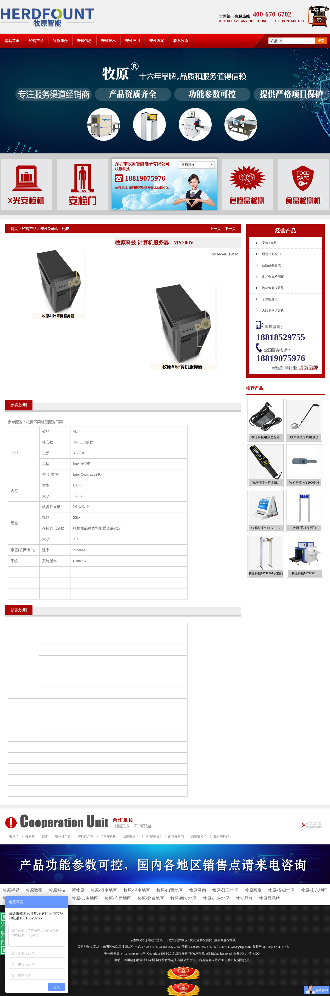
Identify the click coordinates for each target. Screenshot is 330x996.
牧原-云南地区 (85, 898)
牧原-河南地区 (104, 890)
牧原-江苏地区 (225, 890)
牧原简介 (60, 41)
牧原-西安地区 (183, 898)
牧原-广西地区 (117, 898)
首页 (14, 229)
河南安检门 (153, 836)
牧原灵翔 (197, 890)
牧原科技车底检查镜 (304, 437)
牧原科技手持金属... (265, 482)
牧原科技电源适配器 (265, 437)
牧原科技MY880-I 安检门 (266, 573)
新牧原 (78, 890)
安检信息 (84, 41)
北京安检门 (221, 836)
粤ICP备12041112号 (276, 947)
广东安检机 (108, 836)
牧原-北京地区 (151, 898)
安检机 (30, 836)
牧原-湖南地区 (136, 890)
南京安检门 (176, 836)
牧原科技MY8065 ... (305, 573)
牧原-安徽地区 (281, 890)
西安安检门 (199, 836)
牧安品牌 (244, 898)
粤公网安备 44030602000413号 (125, 953)
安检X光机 (49, 229)
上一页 (215, 229)
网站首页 (12, 41)
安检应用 (132, 41)
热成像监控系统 (273, 288)
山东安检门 (131, 836)
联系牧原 (180, 41)
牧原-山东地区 (314, 890)
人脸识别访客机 (273, 310)
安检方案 (156, 41)
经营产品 (36, 41)
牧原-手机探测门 (304, 528)
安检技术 (108, 41)
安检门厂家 (86, 836)
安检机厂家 (63, 836)
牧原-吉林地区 (216, 898)
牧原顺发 (253, 890)
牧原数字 (34, 890)
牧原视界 (11, 890)
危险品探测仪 (271, 265)
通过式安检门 (271, 254)
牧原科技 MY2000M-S (304, 482)
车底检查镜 (270, 299)
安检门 (14, 836)
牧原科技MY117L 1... (265, 528)
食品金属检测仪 (273, 277)
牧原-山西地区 (169, 890)
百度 (45, 836)
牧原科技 (188, 165)
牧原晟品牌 (269, 898)
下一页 (230, 229)
